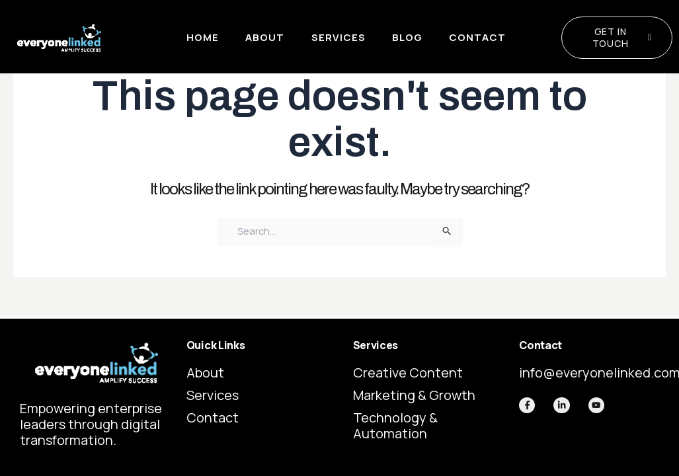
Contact (476, 37)
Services (338, 37)
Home (202, 37)
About (264, 37)
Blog (406, 37)
